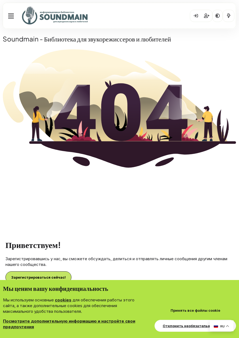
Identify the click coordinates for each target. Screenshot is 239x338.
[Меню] (11, 16)
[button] (217, 15)
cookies (63, 299)
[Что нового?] (228, 15)
